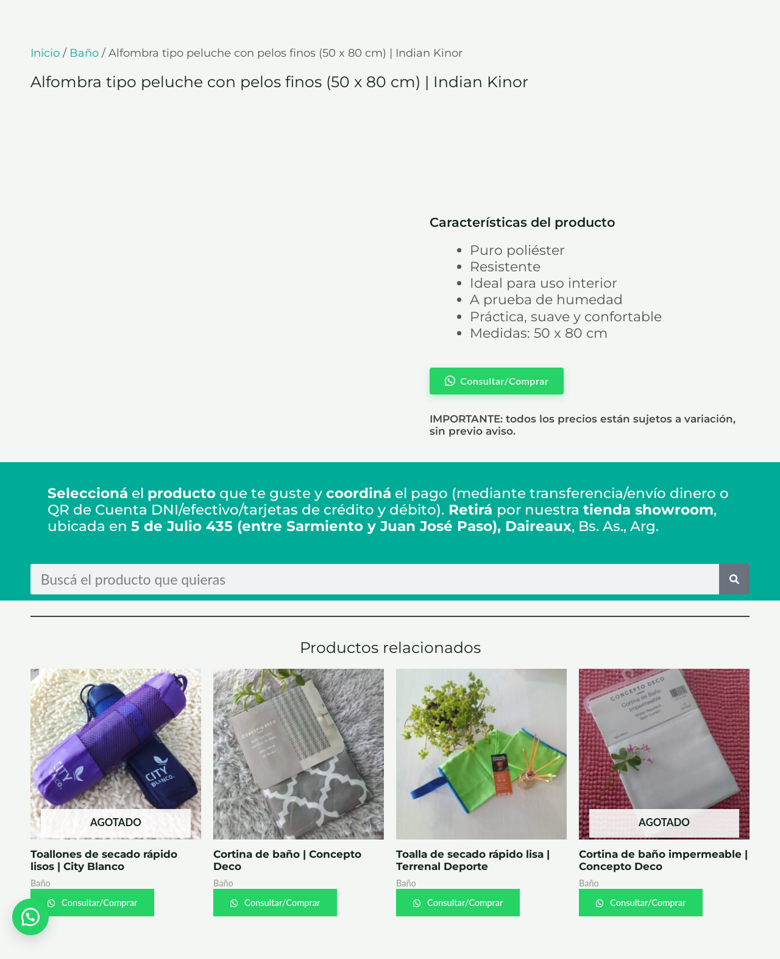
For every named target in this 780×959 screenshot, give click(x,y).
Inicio (45, 53)
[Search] (734, 579)
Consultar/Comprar (101, 902)
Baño (84, 53)
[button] (30, 916)
